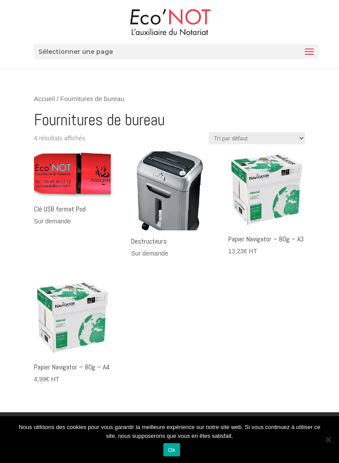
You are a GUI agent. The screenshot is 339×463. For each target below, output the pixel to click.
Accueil (44, 98)
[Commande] (257, 138)
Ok (171, 450)
